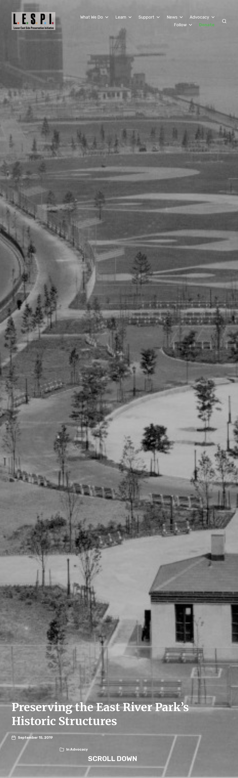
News (172, 17)
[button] (224, 21)
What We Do (91, 17)
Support (146, 17)
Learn (120, 17)
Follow (180, 25)
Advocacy (199, 17)
